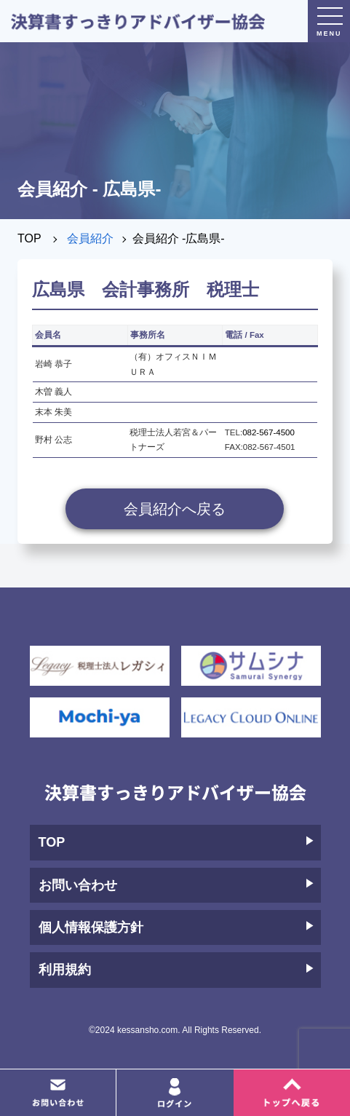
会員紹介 (90, 238)
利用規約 (176, 969)
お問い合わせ (176, 885)
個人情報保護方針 (176, 927)
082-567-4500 (268, 432)
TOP (29, 238)
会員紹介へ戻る (175, 509)
